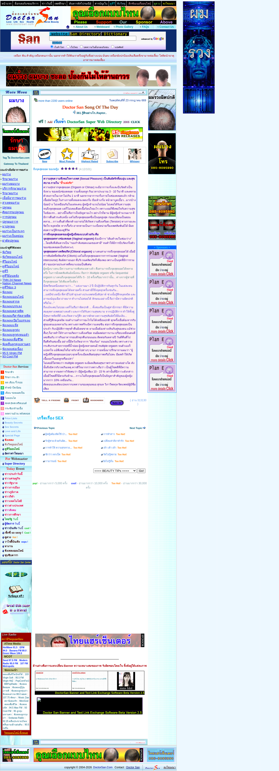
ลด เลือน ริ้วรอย (13, 382)
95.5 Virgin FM (12, 353)
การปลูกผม (9, 217)
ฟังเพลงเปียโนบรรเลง (16, 320)
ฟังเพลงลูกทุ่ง (11, 330)
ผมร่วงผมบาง (11, 183)
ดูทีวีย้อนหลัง (10, 276)
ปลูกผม (7, 207)
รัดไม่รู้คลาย (115, 454)
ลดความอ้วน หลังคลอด (17, 413)
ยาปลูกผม (8, 226)
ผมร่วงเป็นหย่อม (12, 236)
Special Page (12, 435)
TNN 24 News (11, 280)
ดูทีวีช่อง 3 (9, 287)
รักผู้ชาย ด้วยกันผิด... (61, 441)
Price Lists (11, 418)
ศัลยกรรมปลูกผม (13, 212)
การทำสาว (114, 434)
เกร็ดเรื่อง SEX (50, 418)
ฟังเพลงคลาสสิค (12, 311)
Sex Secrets (12, 427)
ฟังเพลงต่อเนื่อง (12, 349)
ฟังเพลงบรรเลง (12, 306)
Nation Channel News (16, 283)
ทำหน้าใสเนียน (13, 387)
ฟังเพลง (7, 292)
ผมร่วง (6, 174)
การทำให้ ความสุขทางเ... (63, 447)
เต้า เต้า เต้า (115, 447)
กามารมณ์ (56, 461)
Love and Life (13, 431)
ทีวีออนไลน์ (9, 261)
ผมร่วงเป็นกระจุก (13, 231)
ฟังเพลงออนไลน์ (12, 297)
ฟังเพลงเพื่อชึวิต (12, 339)
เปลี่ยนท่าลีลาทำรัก (118, 441)
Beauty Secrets (14, 422)
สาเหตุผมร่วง (10, 202)
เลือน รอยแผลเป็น (15, 392)
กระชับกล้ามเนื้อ (14, 408)
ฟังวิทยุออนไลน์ (12, 257)
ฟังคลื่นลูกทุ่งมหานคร (16, 344)
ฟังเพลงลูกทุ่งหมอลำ (15, 334)
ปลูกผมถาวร (10, 221)
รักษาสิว (9, 372)
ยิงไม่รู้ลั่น (113, 461)
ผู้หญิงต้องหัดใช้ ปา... (61, 434)
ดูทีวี (5, 271)
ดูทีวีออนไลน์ (10, 266)
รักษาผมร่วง (10, 179)
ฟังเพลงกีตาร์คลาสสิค (16, 315)
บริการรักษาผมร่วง (14, 188)
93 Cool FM (10, 356)
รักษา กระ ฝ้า (12, 377)
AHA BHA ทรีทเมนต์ (16, 403)
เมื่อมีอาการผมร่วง (14, 198)
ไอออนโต (10, 398)
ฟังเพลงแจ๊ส (10, 325)
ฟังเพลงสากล (10, 301)
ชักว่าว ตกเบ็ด (58, 454)
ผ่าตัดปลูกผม (10, 240)
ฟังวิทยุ (6, 252)
